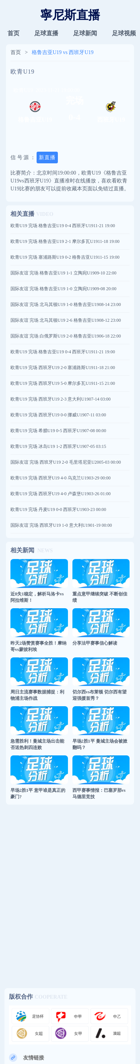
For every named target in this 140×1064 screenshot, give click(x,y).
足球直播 (46, 33)
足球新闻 (85, 33)
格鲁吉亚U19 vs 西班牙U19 (63, 52)
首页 (13, 33)
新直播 (47, 157)
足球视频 (124, 33)
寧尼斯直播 (70, 15)
